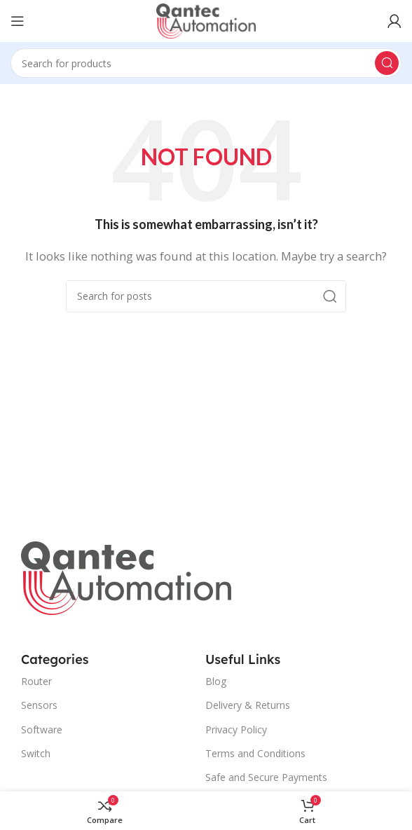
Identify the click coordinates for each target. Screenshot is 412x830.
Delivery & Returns (247, 705)
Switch (35, 753)
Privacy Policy (236, 729)
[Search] (206, 63)
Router (36, 681)
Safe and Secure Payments (266, 777)
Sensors (39, 705)
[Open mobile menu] (18, 21)
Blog (215, 681)
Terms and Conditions (255, 753)
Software (41, 729)
